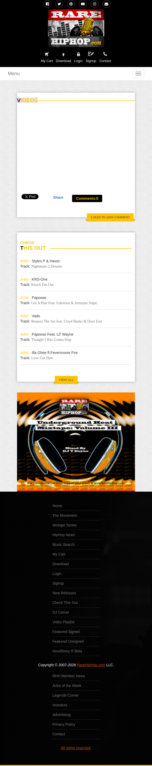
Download (60, 564)
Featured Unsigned (68, 641)
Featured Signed (66, 632)
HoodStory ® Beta (67, 651)
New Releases (64, 593)
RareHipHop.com (91, 665)
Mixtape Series (64, 525)
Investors (59, 705)
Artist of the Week (66, 686)
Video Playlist (63, 622)
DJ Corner (60, 612)
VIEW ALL (66, 380)
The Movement (64, 515)
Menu (14, 73)
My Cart (58, 554)
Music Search (63, 544)
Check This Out (65, 603)
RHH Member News (68, 676)
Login (78, 61)
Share (58, 197)
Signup (91, 57)
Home (57, 506)
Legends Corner (65, 695)
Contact (58, 734)
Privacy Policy (63, 724)
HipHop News (63, 535)
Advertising (61, 715)
